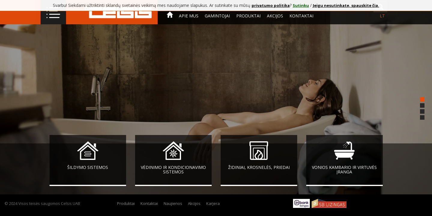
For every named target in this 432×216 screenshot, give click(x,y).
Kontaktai (301, 16)
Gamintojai (217, 16)
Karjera (213, 203)
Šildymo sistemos (87, 167)
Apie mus (188, 16)
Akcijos (275, 16)
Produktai (248, 16)
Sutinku (301, 5)
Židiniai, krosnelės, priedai (259, 167)
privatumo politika (271, 5)
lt (382, 16)
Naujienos (173, 203)
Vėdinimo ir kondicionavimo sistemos (173, 169)
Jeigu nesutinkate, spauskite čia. (346, 5)
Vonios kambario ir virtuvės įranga (344, 169)
